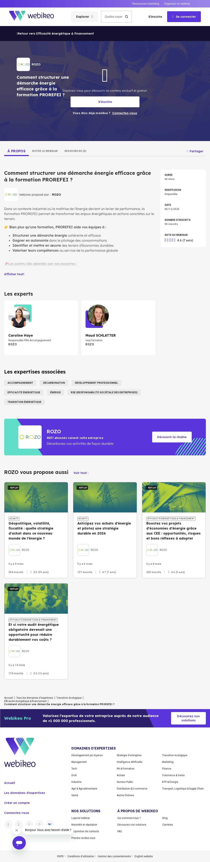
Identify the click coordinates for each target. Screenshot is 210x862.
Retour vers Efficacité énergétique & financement (55, 33)
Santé (74, 795)
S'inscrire (155, 17)
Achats (121, 775)
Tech (74, 768)
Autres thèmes (125, 795)
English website (144, 856)
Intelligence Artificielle (129, 762)
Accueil (8, 697)
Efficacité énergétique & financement (25, 701)
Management (79, 762)
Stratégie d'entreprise (129, 755)
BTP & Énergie (170, 782)
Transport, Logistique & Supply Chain (183, 788)
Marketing (168, 762)
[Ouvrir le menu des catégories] (84, 16)
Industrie (76, 782)
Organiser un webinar (177, 3)
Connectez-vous (16, 813)
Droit (74, 775)
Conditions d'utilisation (80, 856)
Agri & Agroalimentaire (84, 788)
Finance (166, 768)
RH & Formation (125, 768)
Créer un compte (17, 803)
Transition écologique (69, 697)
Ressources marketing (145, 3)
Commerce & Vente (173, 775)
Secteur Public (125, 782)
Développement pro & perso (87, 755)
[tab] (16, 151)
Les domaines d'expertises (24, 793)
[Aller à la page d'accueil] (35, 17)
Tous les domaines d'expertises (34, 697)
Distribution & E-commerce (132, 788)
